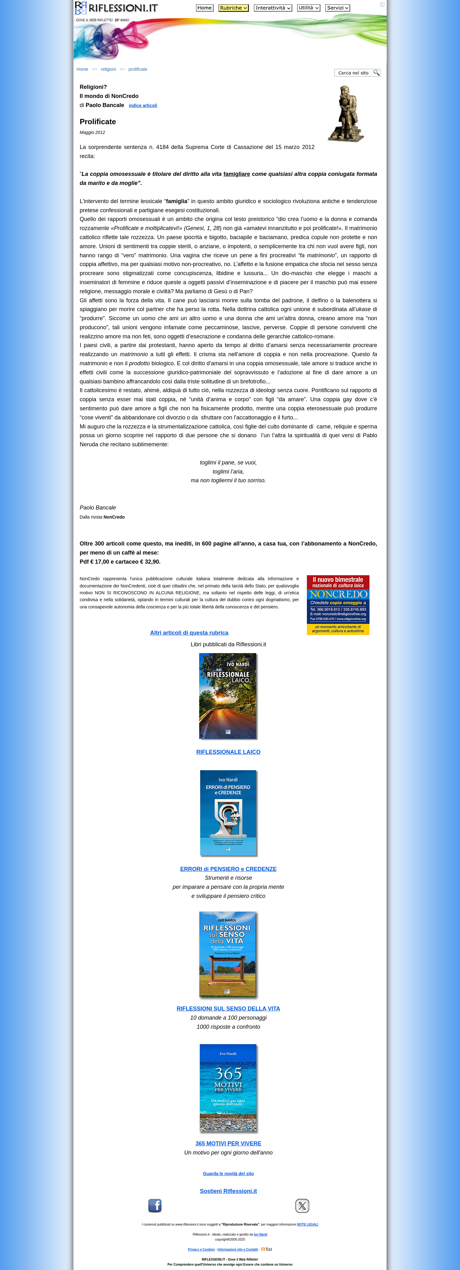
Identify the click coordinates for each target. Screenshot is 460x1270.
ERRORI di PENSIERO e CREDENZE (228, 869)
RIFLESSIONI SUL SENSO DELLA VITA (228, 1009)
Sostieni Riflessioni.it (228, 1191)
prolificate (137, 69)
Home (82, 69)
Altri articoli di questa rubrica (189, 633)
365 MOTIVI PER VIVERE (228, 1143)
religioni (108, 69)
